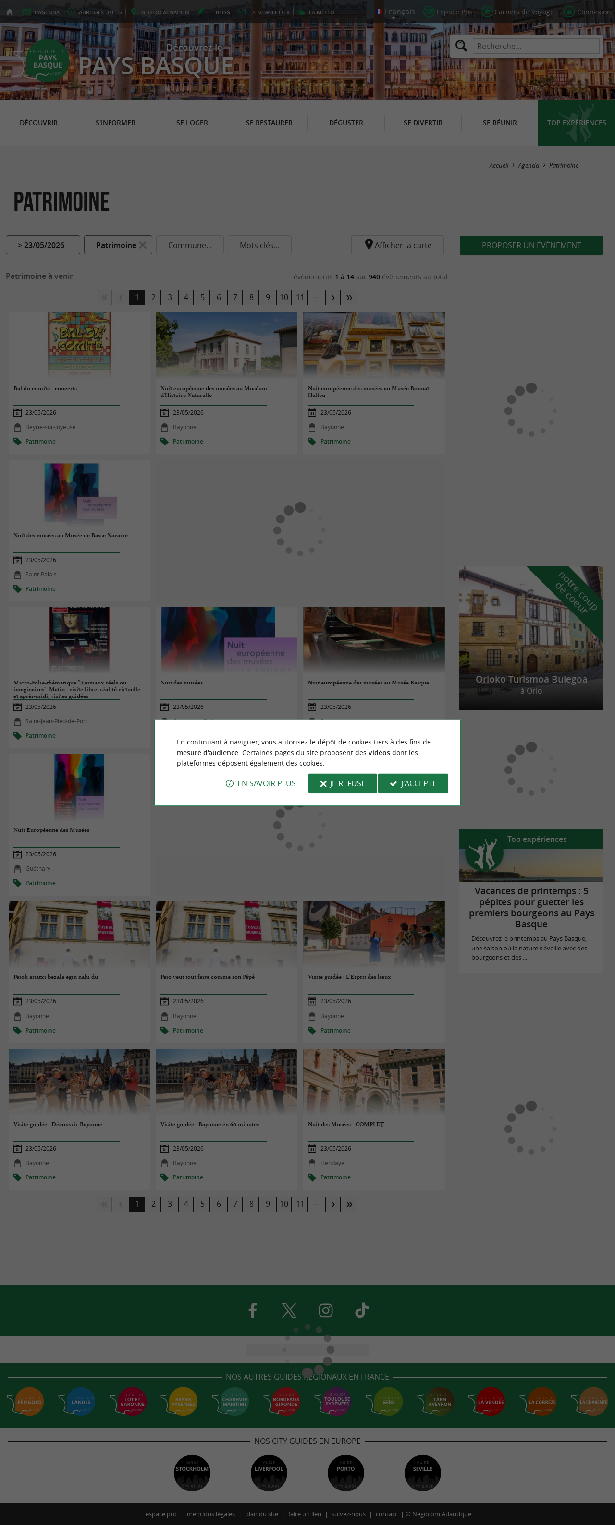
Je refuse (348, 783)
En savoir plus (266, 783)
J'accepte (419, 783)
